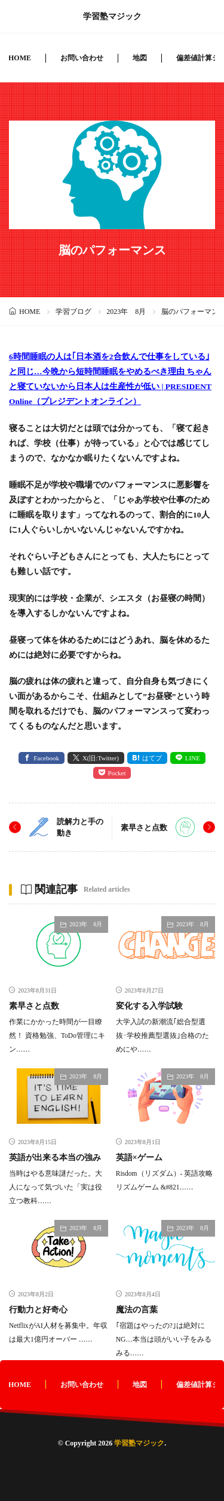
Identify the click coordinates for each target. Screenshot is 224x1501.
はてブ (152, 758)
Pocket (117, 772)
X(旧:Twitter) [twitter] (100, 758)
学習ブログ (73, 311)
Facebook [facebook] (46, 758)
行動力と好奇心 (38, 1309)
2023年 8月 (126, 311)
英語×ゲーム (139, 1157)
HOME (19, 58)
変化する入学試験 (149, 1005)
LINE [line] (192, 758)
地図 (140, 58)
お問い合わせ (81, 58)
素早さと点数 (144, 827)
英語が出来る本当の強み (55, 1157)
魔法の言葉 (137, 1309)
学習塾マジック (112, 17)
